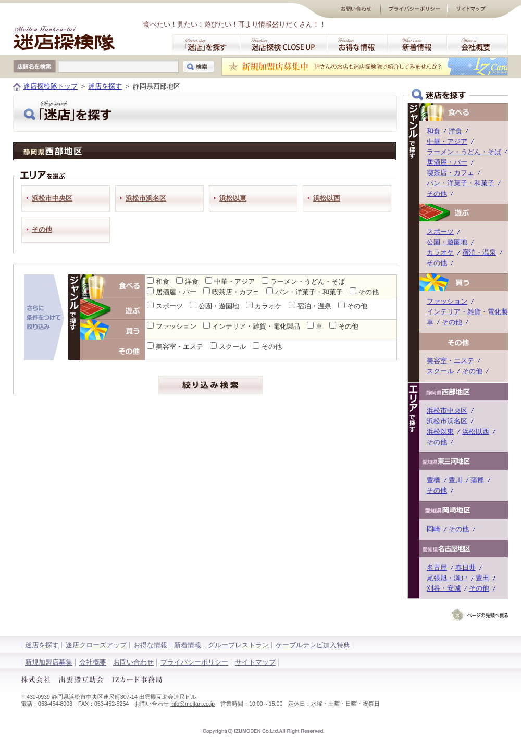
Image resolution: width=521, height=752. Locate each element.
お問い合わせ (133, 662)
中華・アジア (234, 281)
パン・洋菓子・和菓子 (309, 292)
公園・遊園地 (219, 306)
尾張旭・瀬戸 (447, 578)
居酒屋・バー (176, 292)
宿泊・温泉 (314, 306)
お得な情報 (150, 645)
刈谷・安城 (444, 588)
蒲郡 (477, 480)
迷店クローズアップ (96, 645)
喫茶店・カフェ (235, 292)
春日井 (465, 567)
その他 (42, 229)
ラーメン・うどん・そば (307, 281)
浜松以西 (326, 198)
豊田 (482, 578)
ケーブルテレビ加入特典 (313, 645)
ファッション (176, 326)
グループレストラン (238, 645)
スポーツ (169, 306)
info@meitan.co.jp (192, 703)
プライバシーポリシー (194, 662)
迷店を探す (105, 86)
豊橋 (433, 480)
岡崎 (433, 529)
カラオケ (268, 306)
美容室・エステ (179, 346)
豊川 (455, 480)
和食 (162, 281)
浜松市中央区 (52, 198)
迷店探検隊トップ (50, 86)
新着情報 (187, 645)
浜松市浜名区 (146, 198)
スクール (232, 346)
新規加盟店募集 (48, 662)
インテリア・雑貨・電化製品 (256, 326)
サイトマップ (255, 662)
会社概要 (92, 662)
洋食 (192, 281)
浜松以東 (232, 198)
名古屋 (437, 567)
